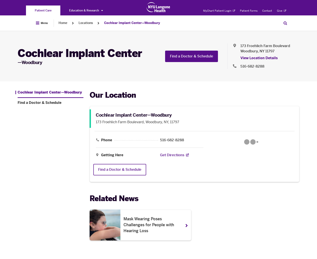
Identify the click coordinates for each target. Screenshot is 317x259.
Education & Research (86, 10)
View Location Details (259, 58)
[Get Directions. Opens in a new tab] (172, 155)
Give (281, 10)
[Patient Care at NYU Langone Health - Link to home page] (158, 7)
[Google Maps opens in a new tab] (251, 142)
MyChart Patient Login (219, 10)
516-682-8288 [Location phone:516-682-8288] (252, 66)
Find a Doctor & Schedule (191, 56)
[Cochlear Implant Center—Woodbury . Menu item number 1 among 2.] (48, 92)
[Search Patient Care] (285, 23)
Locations (86, 23)
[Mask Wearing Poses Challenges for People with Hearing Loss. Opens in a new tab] (140, 225)
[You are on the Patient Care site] (43, 10)
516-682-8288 (172, 140)
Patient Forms (249, 10)
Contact (267, 10)
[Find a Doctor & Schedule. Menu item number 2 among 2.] (50, 103)
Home (63, 23)
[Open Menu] (42, 23)
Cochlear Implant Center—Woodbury (132, 23)
